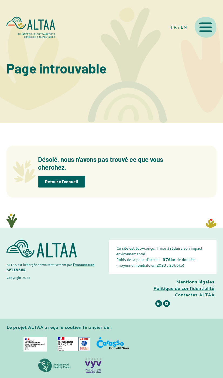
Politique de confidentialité (183, 288)
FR (173, 27)
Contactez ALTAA (194, 295)
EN (184, 27)
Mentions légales (195, 282)
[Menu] (205, 27)
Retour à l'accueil (61, 181)
